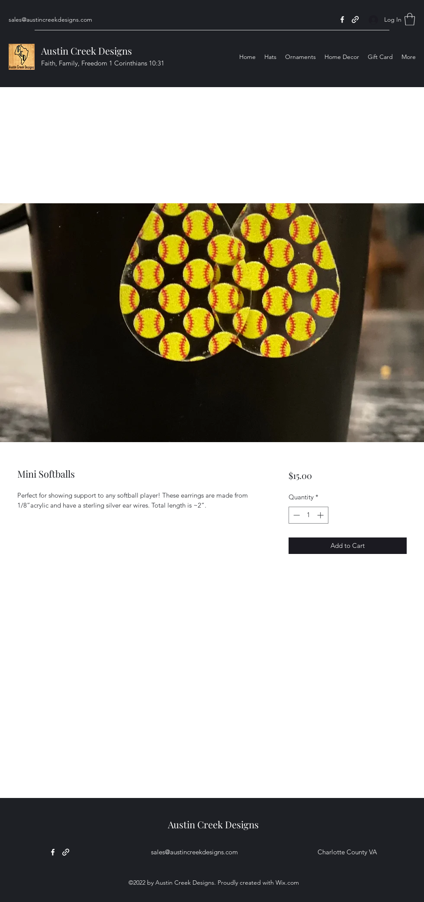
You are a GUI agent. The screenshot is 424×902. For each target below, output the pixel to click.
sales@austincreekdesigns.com (50, 19)
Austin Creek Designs (86, 50)
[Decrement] (296, 515)
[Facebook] (342, 19)
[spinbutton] (308, 515)
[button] (410, 19)
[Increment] (321, 515)
